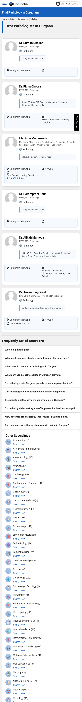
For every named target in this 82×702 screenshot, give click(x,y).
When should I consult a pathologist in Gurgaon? (31, 366)
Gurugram (22, 19)
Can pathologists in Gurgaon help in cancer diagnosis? (35, 391)
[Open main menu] (5, 3)
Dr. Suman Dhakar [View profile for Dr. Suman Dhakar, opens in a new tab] (31, 43)
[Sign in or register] (68, 3)
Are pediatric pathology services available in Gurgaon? (35, 400)
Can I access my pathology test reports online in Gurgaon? (37, 425)
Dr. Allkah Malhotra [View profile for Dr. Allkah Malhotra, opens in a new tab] (31, 237)
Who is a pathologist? (17, 349)
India (12, 19)
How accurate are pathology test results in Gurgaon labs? (36, 416)
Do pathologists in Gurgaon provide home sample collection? (38, 383)
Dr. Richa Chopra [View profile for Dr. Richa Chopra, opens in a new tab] (30, 86)
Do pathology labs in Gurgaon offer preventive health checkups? (40, 408)
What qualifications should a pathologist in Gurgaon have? (37, 358)
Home (4, 19)
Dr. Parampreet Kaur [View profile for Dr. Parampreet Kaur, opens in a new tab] (32, 194)
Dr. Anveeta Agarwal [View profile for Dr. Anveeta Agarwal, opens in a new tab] (32, 292)
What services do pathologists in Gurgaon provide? (33, 374)
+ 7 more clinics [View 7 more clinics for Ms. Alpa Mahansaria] (15, 177)
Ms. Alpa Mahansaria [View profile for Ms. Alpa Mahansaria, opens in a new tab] (33, 138)
